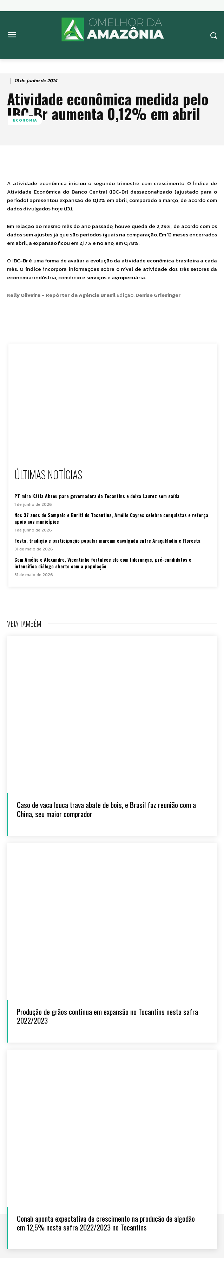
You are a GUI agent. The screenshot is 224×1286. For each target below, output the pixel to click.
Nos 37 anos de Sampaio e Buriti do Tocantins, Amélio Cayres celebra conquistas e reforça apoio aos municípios (111, 518)
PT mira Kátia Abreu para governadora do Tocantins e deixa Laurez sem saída (96, 496)
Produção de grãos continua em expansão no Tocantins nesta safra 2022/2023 (107, 1016)
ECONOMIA (25, 120)
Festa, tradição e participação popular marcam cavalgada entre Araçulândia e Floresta (107, 540)
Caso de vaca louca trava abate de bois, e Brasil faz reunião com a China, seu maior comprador (106, 809)
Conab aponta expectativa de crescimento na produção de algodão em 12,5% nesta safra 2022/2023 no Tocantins (106, 1223)
